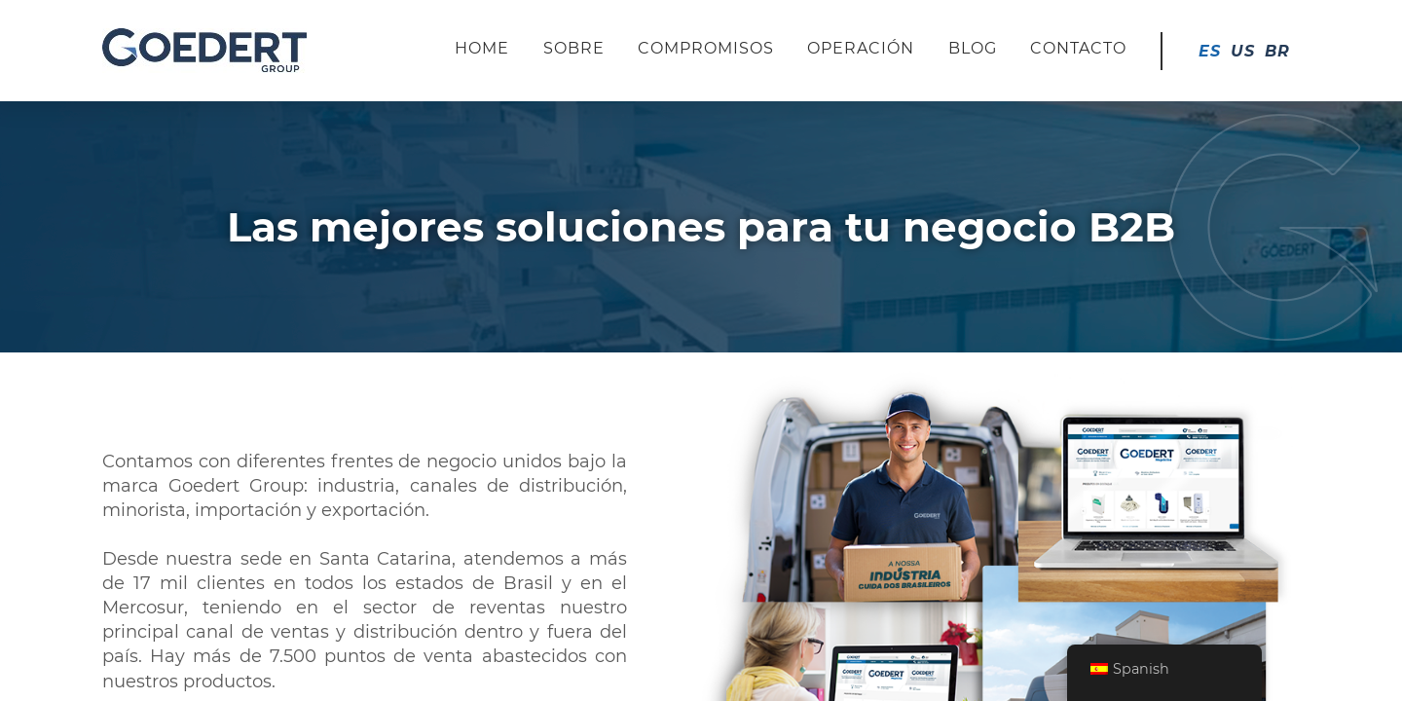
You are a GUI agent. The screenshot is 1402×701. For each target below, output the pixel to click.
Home (482, 48)
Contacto (1078, 48)
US (1243, 51)
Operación (860, 48)
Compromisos (706, 48)
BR (1277, 51)
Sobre (574, 48)
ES (1210, 51)
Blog (972, 48)
